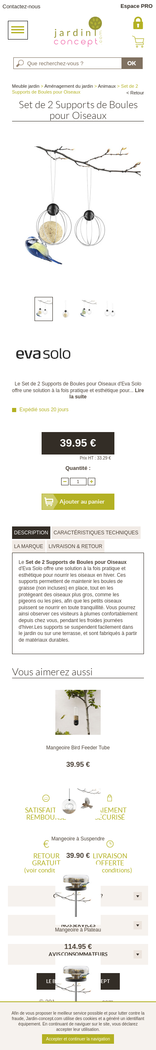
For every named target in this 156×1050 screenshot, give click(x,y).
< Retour (135, 92)
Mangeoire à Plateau (78, 930)
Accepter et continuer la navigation (78, 1039)
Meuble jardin (26, 86)
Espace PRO (137, 6)
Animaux (107, 86)
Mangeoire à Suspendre (77, 839)
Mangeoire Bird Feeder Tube (78, 748)
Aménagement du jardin (69, 86)
